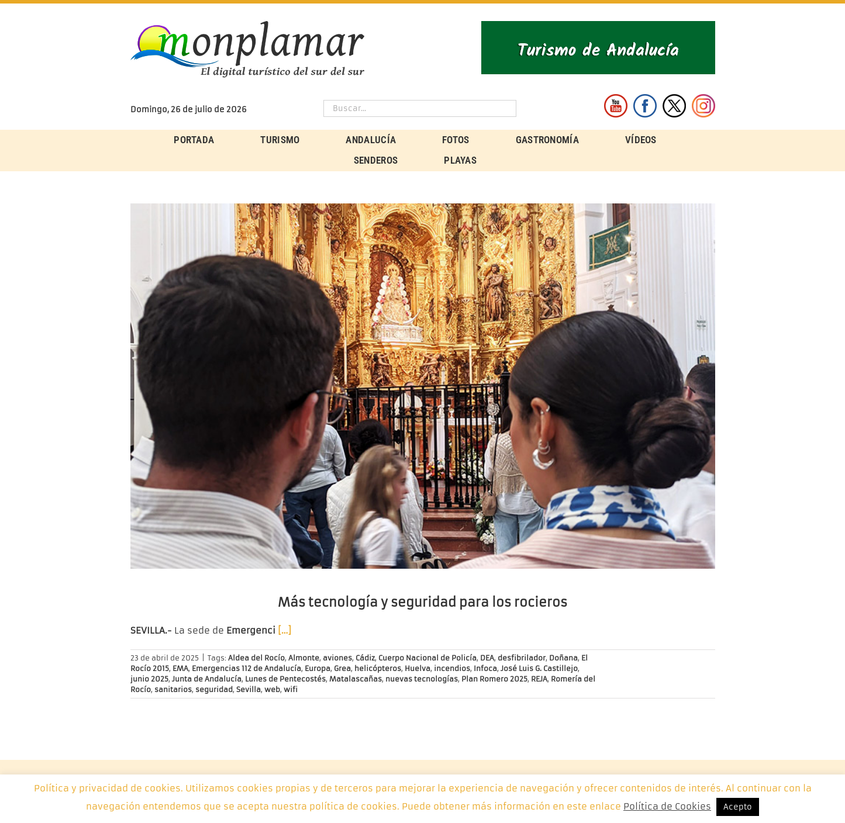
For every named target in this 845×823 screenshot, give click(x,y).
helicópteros (377, 668)
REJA (539, 679)
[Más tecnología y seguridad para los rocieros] (422, 386)
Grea (342, 668)
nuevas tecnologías (421, 679)
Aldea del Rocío (256, 657)
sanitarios (173, 689)
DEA (487, 657)
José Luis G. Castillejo (539, 668)
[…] (284, 630)
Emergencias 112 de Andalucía (246, 668)
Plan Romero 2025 (494, 679)
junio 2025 (149, 679)
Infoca (485, 668)
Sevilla (248, 689)
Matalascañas (355, 679)
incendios (452, 668)
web (272, 689)
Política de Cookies (667, 806)
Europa (317, 668)
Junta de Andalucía (207, 679)
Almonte (303, 657)
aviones (337, 657)
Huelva (417, 668)
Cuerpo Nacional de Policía (427, 657)
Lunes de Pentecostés (285, 679)
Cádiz (365, 657)
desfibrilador (522, 657)
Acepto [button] (737, 807)
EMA (180, 668)
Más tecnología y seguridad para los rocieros (422, 602)
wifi (291, 689)
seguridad (214, 689)
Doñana (563, 657)
